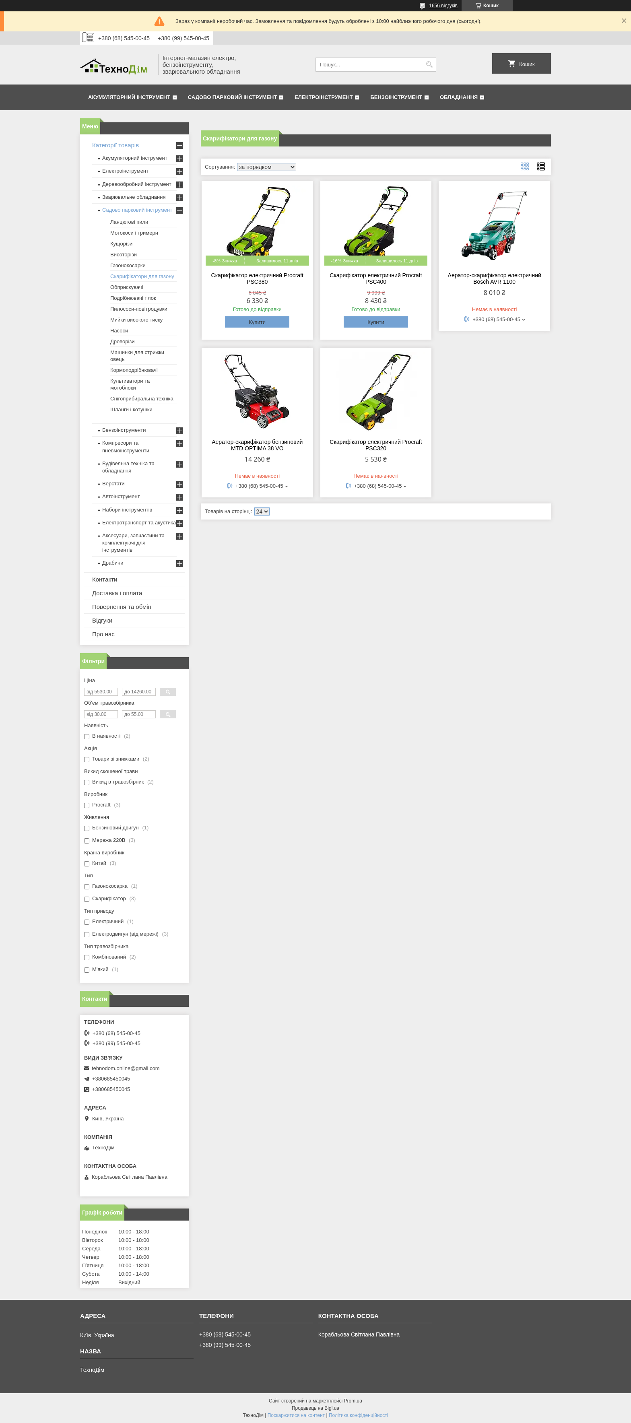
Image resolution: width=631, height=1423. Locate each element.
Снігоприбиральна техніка (141, 399)
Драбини (112, 563)
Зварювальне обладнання (134, 197)
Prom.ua (353, 1401)
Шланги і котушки (131, 409)
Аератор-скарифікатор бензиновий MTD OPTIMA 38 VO (257, 445)
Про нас (103, 634)
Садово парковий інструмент (232, 97)
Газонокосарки (128, 265)
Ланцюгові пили (129, 222)
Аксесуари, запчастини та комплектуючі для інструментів (133, 542)
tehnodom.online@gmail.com (126, 1068)
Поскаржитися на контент (296, 1415)
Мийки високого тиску (136, 320)
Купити (257, 322)
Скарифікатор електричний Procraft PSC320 (376, 445)
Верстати (113, 484)
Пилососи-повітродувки (138, 309)
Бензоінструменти (124, 430)
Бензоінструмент (396, 97)
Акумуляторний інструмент (129, 97)
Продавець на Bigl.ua (315, 1408)
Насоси (119, 331)
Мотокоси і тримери (134, 233)
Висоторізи (123, 255)
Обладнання (459, 97)
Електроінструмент (324, 97)
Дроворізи (122, 341)
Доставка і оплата (117, 593)
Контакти (104, 579)
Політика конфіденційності (358, 1415)
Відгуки (102, 620)
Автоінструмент (121, 496)
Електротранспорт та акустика (139, 523)
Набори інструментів (127, 510)
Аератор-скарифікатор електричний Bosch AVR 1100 (494, 278)
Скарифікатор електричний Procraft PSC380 (257, 278)
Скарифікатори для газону (142, 276)
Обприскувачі (126, 287)
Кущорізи (121, 244)
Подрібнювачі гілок (133, 298)
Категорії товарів (115, 145)
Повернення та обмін (121, 606)
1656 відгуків (443, 5)
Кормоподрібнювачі (134, 370)
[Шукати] (429, 65)
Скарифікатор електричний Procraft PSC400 (376, 278)
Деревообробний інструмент (136, 184)
